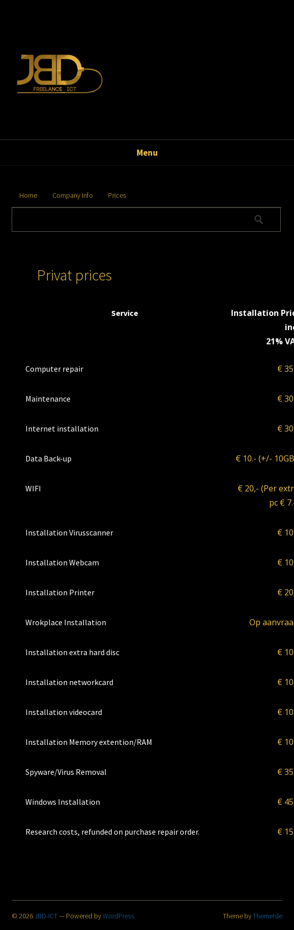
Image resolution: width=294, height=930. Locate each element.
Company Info (72, 195)
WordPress (118, 915)
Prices (117, 195)
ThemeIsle (267, 915)
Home (28, 195)
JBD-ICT (46, 915)
